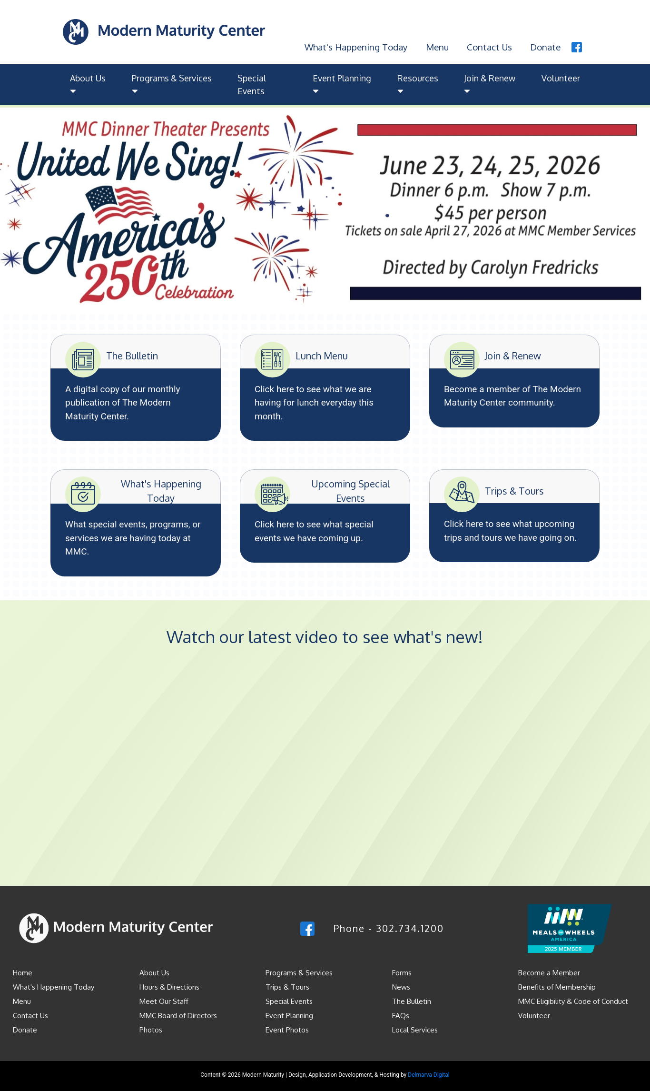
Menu (436, 46)
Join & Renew (489, 83)
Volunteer (561, 77)
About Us (88, 83)
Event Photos (287, 1029)
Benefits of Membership (557, 986)
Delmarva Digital (428, 1074)
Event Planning (342, 83)
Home (22, 972)
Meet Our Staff (163, 1000)
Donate (545, 46)
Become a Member (549, 972)
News (401, 986)
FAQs (400, 1015)
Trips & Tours (287, 986)
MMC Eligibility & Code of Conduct (573, 1000)
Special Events (251, 84)
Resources (417, 83)
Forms (402, 972)
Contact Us (489, 46)
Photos (150, 1029)
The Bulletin (411, 1000)
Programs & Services (172, 83)
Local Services (415, 1029)
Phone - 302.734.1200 (389, 928)
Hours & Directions (169, 986)
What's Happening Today (354, 46)
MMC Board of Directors (178, 1015)
